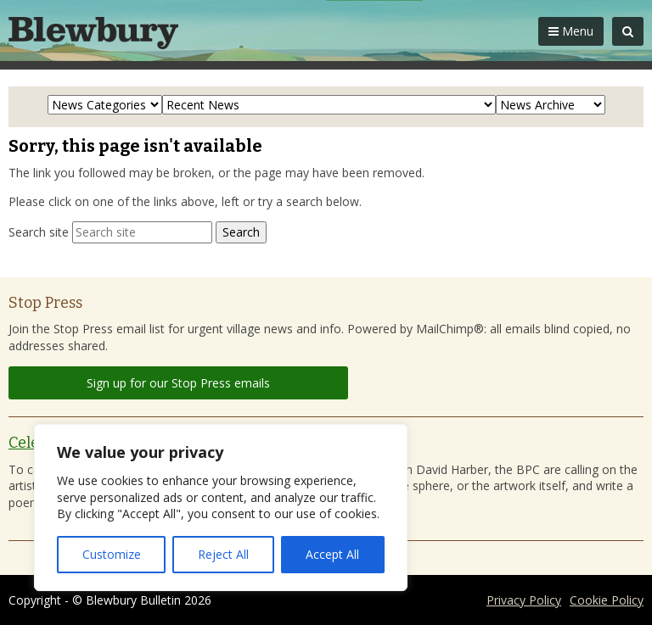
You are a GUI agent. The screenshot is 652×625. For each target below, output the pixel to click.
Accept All (332, 554)
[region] (221, 507)
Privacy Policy (523, 600)
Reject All (223, 554)
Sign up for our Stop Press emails (178, 383)
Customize (111, 554)
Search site (38, 232)
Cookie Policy (607, 600)
